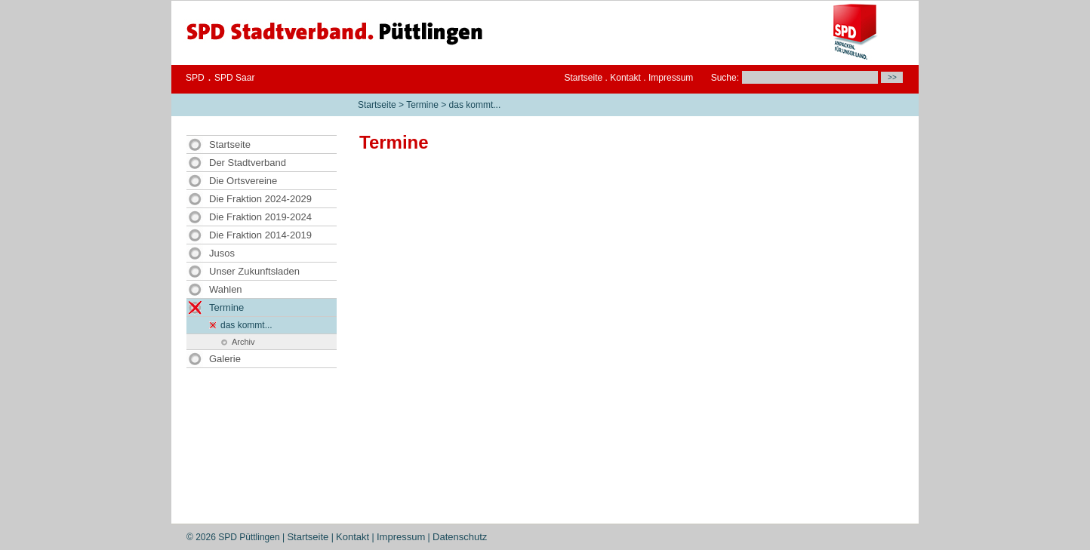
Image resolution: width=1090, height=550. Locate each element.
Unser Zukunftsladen (254, 271)
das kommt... (475, 105)
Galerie (225, 358)
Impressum (670, 77)
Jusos (222, 253)
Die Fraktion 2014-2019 (260, 235)
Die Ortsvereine (243, 180)
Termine (422, 105)
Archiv (243, 341)
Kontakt (625, 77)
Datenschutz (460, 536)
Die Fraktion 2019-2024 (260, 217)
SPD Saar (234, 77)
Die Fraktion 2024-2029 (260, 198)
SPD (195, 77)
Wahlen (225, 289)
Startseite (584, 77)
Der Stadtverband (247, 162)
